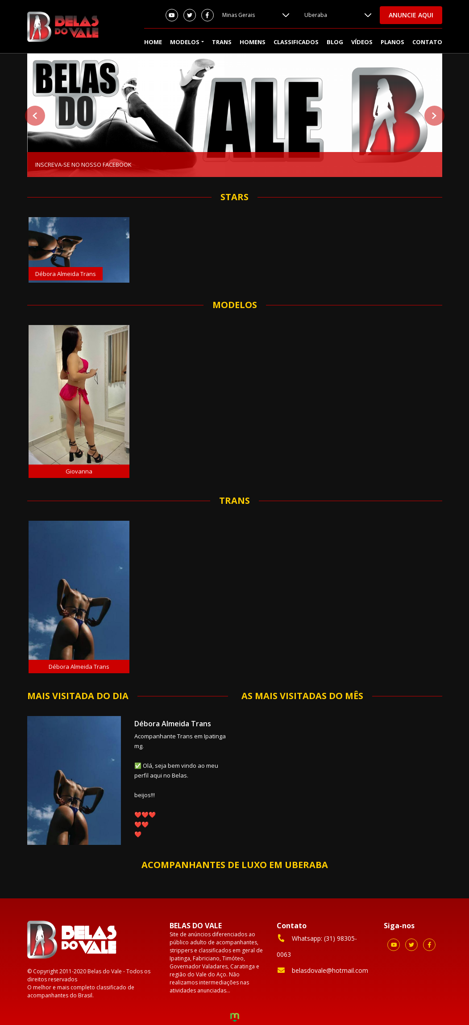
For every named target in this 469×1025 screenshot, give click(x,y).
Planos (392, 42)
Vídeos (362, 42)
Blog (335, 42)
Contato (427, 42)
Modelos (184, 42)
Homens (253, 42)
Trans (222, 42)
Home (153, 42)
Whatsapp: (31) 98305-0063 (317, 946)
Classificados (296, 42)
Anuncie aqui (411, 15)
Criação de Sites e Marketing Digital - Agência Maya (234, 1018)
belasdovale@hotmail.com (322, 970)
